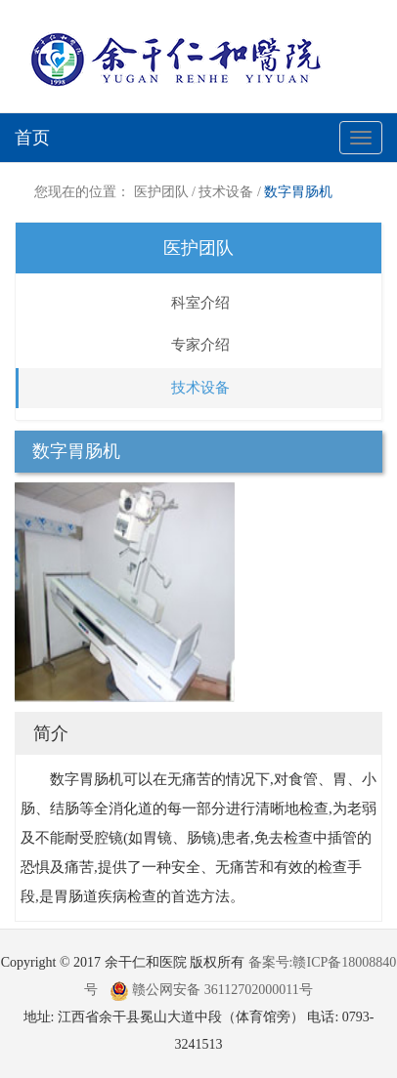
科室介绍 (200, 303)
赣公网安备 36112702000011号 (211, 989)
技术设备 (225, 192)
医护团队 (161, 192)
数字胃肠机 (298, 192)
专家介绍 (200, 344)
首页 (32, 137)
